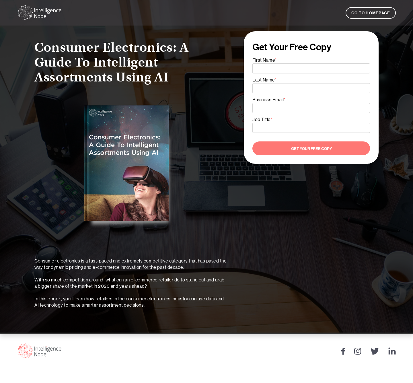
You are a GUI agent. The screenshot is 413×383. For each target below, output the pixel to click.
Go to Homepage (370, 12)
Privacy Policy (374, 375)
